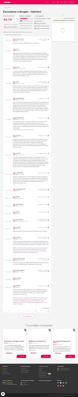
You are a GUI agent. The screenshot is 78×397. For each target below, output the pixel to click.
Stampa (4, 370)
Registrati (71, 2)
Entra (65, 2)
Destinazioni (24, 368)
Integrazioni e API (43, 373)
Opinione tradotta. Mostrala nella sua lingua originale (23, 129)
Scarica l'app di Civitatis (27, 380)
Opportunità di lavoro (44, 377)
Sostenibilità (5, 372)
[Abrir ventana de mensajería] (3, 394)
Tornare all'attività (7, 7)
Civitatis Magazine (25, 370)
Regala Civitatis (6, 373)
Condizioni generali (51, 395)
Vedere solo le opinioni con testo (13, 34)
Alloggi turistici (42, 375)
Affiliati (40, 370)
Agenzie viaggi (42, 372)
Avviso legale (58, 395)
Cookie (74, 395)
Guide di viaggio (24, 372)
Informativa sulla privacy (67, 395)
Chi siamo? (5, 368)
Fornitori (41, 368)
